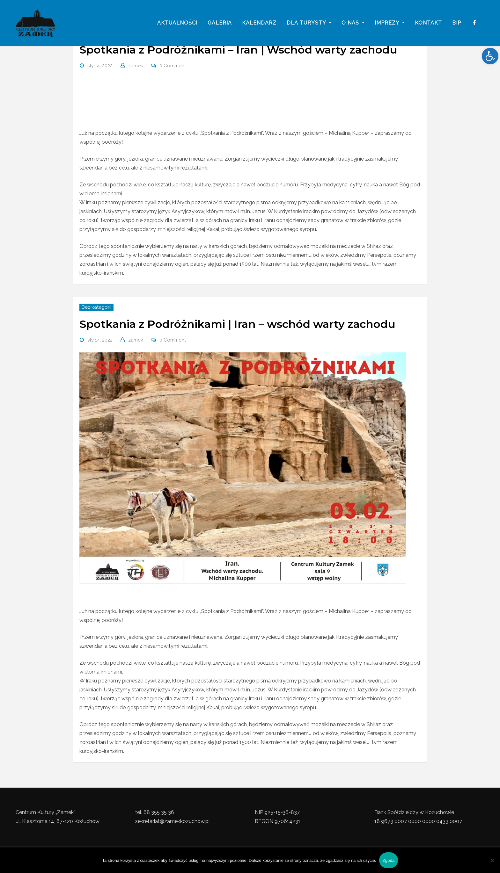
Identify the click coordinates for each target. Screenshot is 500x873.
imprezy (390, 23)
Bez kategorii (96, 307)
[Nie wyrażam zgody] (492, 860)
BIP (456, 23)
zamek (135, 66)
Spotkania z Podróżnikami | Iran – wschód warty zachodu (237, 324)
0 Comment (172, 66)
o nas (353, 23)
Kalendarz (259, 23)
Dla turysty (309, 23)
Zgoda (388, 860)
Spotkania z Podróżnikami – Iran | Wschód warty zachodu (238, 49)
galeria (220, 23)
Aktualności (177, 23)
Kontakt (428, 23)
